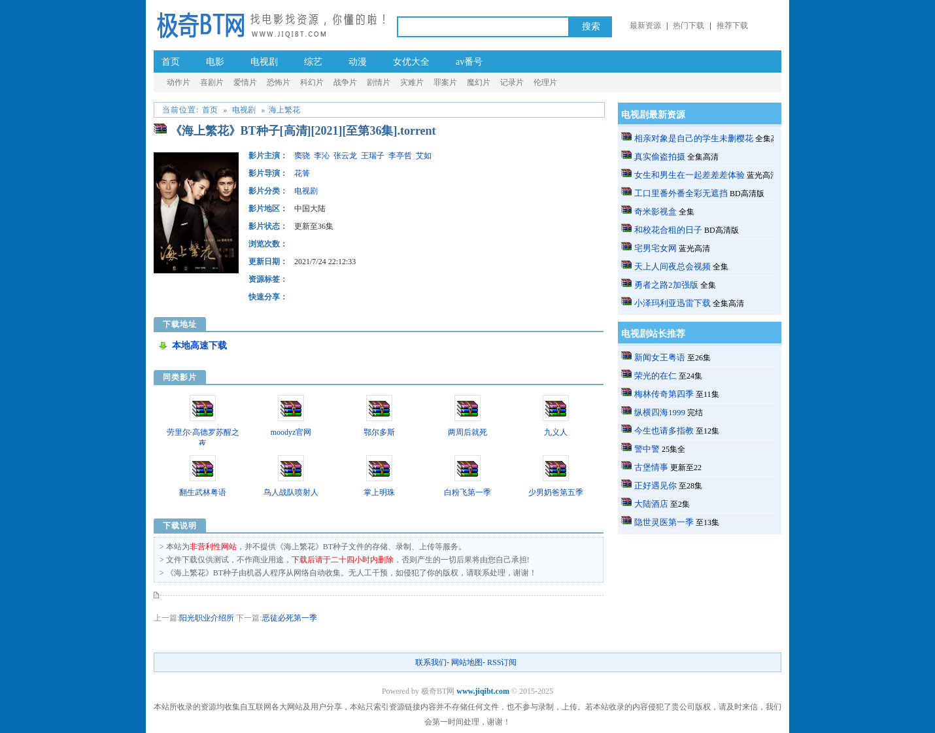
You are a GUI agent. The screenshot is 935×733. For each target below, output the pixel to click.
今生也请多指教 (664, 430)
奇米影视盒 (655, 211)
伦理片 (545, 82)
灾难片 (412, 82)
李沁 (322, 155)
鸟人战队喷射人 (291, 492)
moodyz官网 (291, 432)
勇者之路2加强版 (666, 285)
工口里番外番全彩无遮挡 (681, 193)
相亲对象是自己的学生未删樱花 (693, 138)
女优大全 (411, 62)
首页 (171, 62)
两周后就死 (467, 432)
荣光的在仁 (655, 376)
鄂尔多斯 (379, 432)
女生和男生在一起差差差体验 (689, 175)
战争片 (345, 82)
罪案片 (445, 82)
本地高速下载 (199, 345)
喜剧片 (212, 82)
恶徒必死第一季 (289, 617)
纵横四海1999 (659, 412)
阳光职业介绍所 (206, 617)
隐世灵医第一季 (664, 522)
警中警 (647, 449)
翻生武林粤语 (202, 492)
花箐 (302, 173)
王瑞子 (372, 155)
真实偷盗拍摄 (659, 157)
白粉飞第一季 (467, 492)
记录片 (512, 82)
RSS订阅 (502, 662)
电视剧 (264, 62)
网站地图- (468, 662)
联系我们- (432, 662)
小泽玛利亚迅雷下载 (672, 303)
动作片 (178, 82)
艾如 (424, 155)
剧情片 (378, 82)
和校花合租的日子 (668, 230)
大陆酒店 (651, 504)
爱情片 (245, 82)
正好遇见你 (655, 485)
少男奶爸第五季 (555, 492)
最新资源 (645, 25)
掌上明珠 (379, 492)
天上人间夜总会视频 (672, 266)
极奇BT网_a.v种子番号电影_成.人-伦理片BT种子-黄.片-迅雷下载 (271, 24)
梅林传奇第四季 (664, 394)
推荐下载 (732, 25)
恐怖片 (278, 82)
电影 (215, 62)
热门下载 (688, 25)
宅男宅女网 (655, 248)
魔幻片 (478, 82)
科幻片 (312, 82)
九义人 (556, 432)
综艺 (313, 62)
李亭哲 (400, 155)
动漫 (357, 62)
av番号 (469, 62)
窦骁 (302, 155)
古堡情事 (651, 467)
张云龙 (345, 155)
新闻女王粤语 (659, 357)
